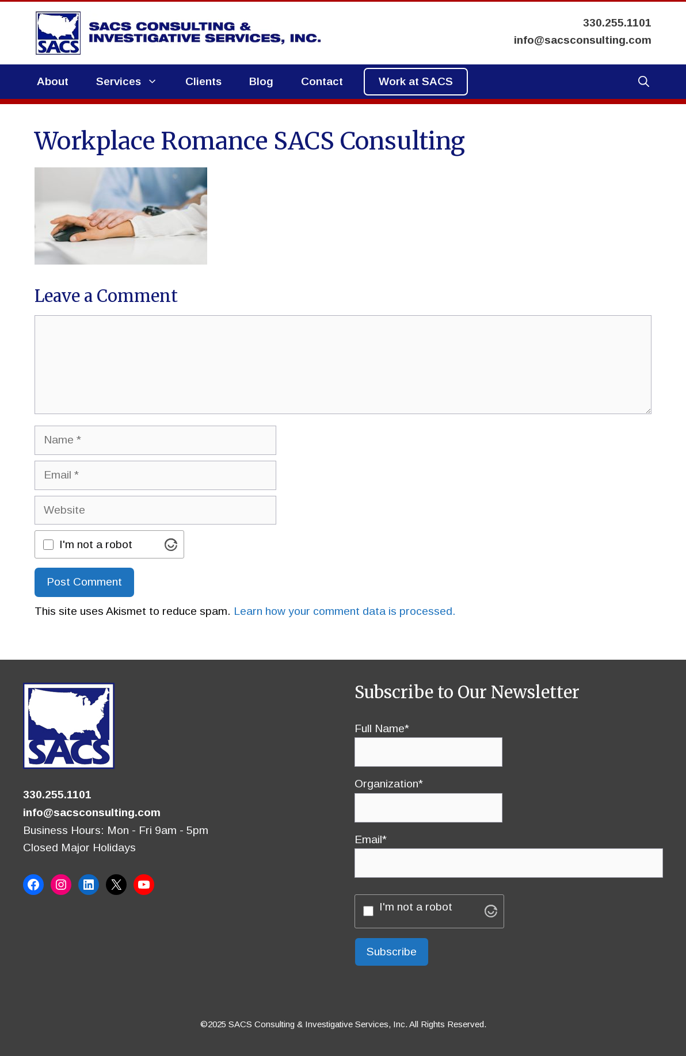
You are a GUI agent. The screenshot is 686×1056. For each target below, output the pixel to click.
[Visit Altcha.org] (171, 544)
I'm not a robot (95, 544)
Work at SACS (416, 81)
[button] (643, 81)
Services (134, 81)
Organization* (428, 795)
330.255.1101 (57, 795)
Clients (203, 81)
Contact (322, 81)
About (52, 81)
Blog (261, 81)
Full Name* (428, 740)
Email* (509, 851)
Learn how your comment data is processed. (345, 611)
